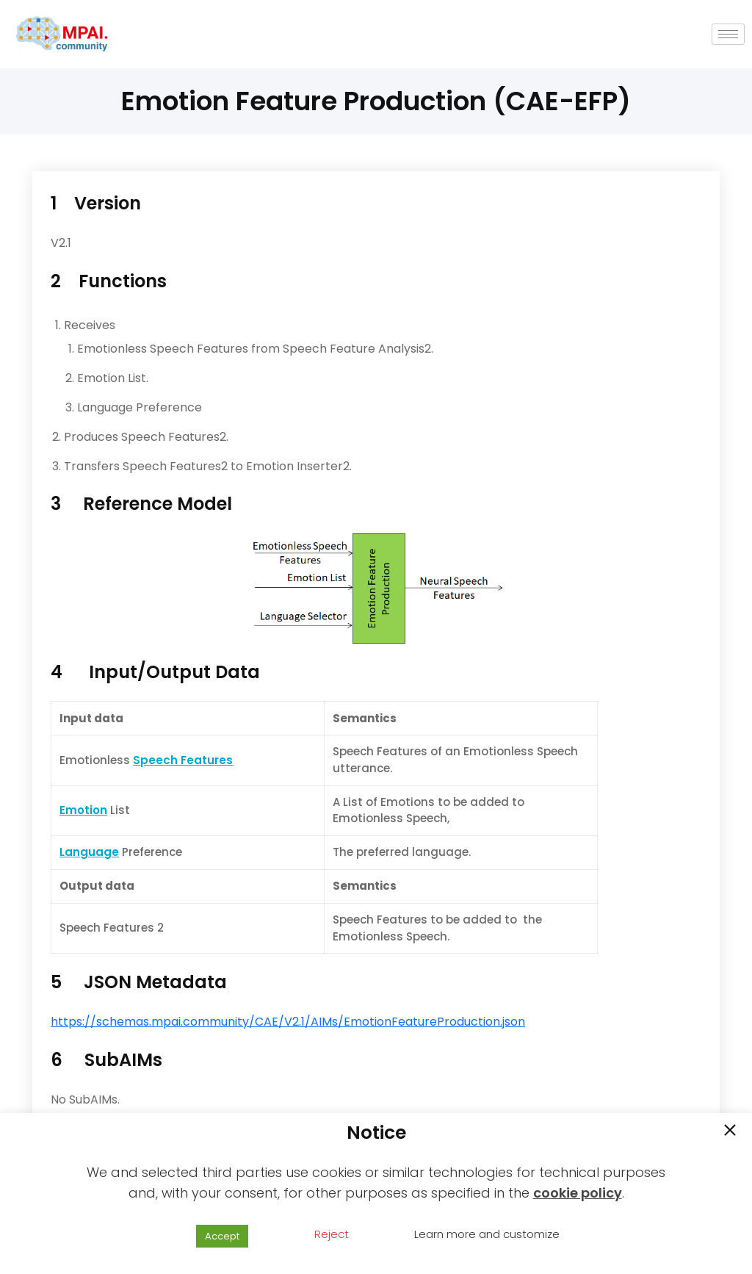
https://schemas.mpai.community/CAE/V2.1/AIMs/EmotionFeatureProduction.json (288, 1021)
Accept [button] (222, 1236)
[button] (730, 1131)
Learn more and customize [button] (487, 1234)
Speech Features (183, 760)
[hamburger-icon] (728, 34)
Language (89, 852)
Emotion (83, 810)
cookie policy (577, 1193)
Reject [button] (331, 1234)
